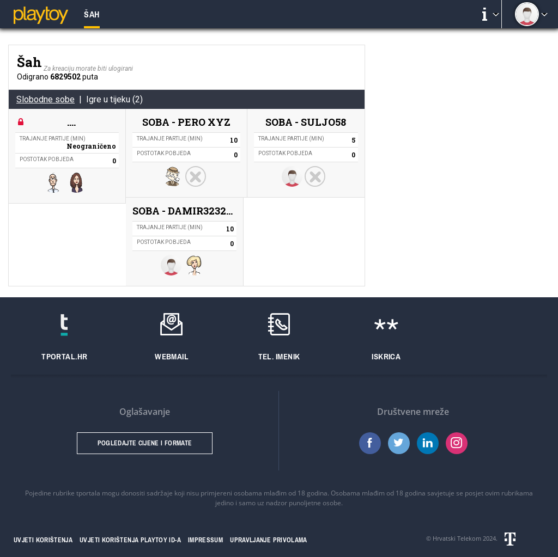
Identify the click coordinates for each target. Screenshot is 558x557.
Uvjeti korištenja (43, 540)
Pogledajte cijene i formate (145, 443)
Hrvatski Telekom (457, 538)
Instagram (457, 443)
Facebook (370, 443)
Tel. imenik (279, 356)
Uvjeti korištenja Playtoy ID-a (130, 540)
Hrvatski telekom (523, 539)
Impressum (205, 540)
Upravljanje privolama (268, 540)
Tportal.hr (64, 356)
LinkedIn (428, 443)
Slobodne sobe (45, 99)
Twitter (399, 443)
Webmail (172, 356)
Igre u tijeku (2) (114, 99)
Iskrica (386, 356)
